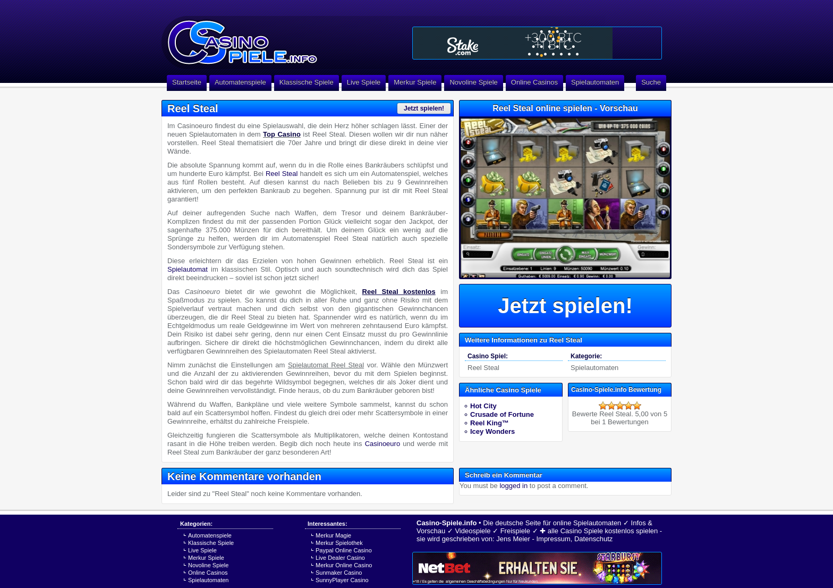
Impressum (553, 539)
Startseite (186, 82)
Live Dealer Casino (340, 558)
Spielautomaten (595, 82)
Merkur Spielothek (339, 543)
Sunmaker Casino (339, 572)
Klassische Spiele (306, 82)
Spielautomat (187, 269)
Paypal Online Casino (344, 550)
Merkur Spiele (415, 82)
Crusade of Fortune (502, 414)
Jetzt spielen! (424, 108)
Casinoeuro (383, 444)
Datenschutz (593, 539)
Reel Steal (282, 174)
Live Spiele (364, 82)
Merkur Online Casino (344, 565)
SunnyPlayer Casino (342, 580)
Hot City (483, 406)
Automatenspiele (240, 82)
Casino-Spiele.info (446, 523)
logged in (513, 486)
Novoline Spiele (473, 82)
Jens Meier (513, 539)
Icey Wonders (492, 431)
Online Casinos (534, 82)
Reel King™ (489, 423)
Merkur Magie (333, 535)
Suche (651, 82)
